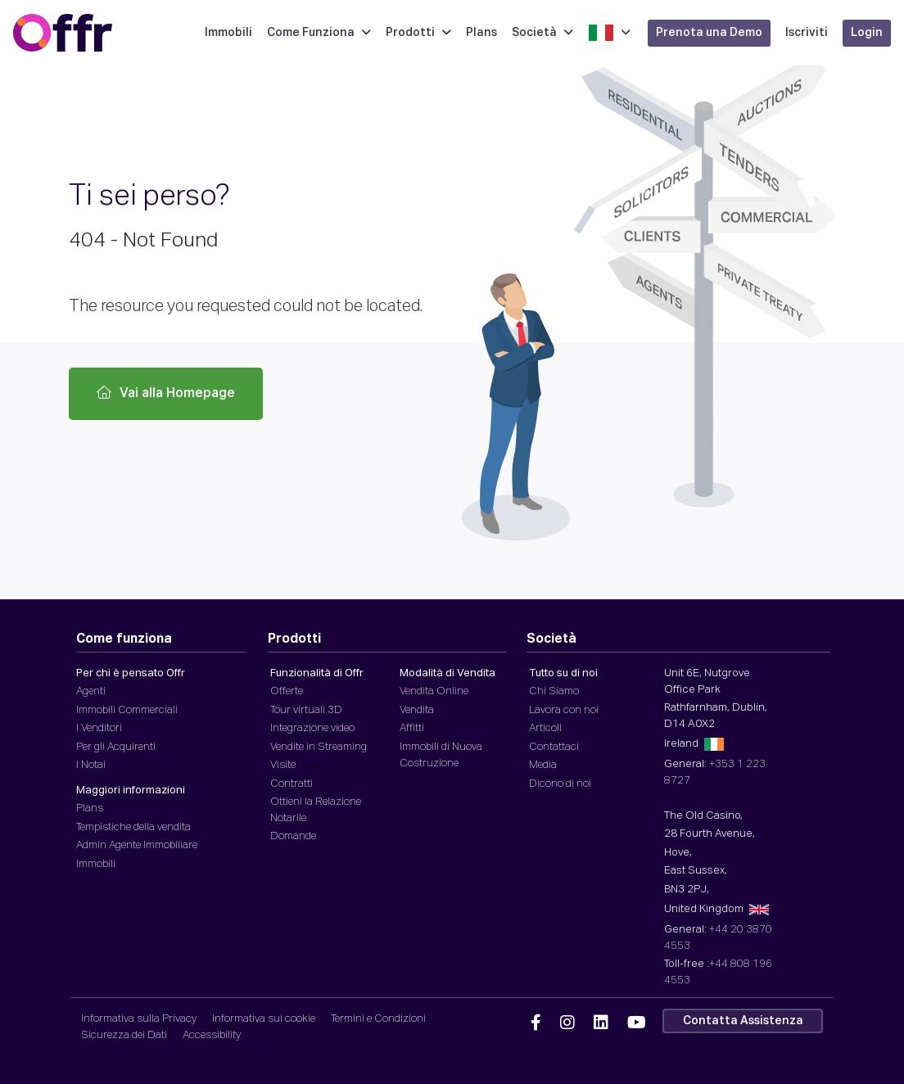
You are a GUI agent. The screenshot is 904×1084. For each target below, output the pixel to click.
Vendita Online (434, 691)
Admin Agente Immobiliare (136, 845)
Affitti (412, 728)
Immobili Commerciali (127, 710)
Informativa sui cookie (263, 1019)
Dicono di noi (560, 784)
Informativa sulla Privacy (139, 1019)
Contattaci (554, 747)
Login (869, 32)
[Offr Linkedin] (601, 1023)
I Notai (91, 765)
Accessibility (212, 1035)
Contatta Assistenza (743, 1021)
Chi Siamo (554, 691)
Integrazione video (312, 728)
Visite (283, 765)
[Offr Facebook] (536, 1023)
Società (545, 32)
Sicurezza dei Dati (124, 1035)
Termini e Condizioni (378, 1019)
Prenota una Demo (711, 32)
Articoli (545, 728)
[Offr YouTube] (636, 1023)
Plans (483, 32)
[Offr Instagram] (567, 1023)
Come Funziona (321, 32)
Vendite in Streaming (318, 747)
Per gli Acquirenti (116, 747)
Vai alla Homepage (166, 393)
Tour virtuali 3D (306, 710)
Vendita (417, 710)
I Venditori (99, 728)
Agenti (91, 691)
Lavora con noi (564, 710)
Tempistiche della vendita (133, 827)
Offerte (286, 691)
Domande (293, 836)
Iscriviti (809, 32)
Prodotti (421, 32)
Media (543, 765)
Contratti (291, 784)
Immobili (231, 32)
